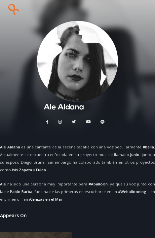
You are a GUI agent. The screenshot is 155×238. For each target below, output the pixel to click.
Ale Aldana (10, 146)
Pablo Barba (21, 191)
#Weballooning (132, 191)
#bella (148, 146)
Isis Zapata (22, 169)
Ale (3, 183)
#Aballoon (98, 183)
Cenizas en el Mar (46, 199)
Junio (134, 154)
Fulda (41, 169)
